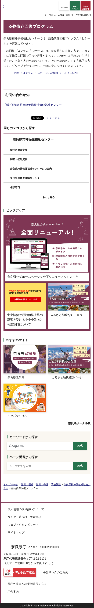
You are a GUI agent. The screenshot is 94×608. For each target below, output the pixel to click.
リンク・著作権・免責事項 (24, 516)
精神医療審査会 (18, 149)
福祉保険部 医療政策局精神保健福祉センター (34, 104)
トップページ (10, 484)
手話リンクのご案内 (55, 572)
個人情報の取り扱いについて (26, 509)
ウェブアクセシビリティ (23, 524)
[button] (64, 5)
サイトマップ (16, 532)
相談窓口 (15, 187)
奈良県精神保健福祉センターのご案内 (31, 168)
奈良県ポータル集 (79, 423)
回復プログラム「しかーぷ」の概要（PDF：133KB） (47, 72)
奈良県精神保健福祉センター (33, 139)
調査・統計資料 (18, 159)
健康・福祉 (27, 484)
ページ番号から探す (23, 457)
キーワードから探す (23, 437)
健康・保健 (42, 484)
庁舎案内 (13, 591)
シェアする (53, 117)
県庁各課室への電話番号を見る (27, 583)
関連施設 (56, 484)
